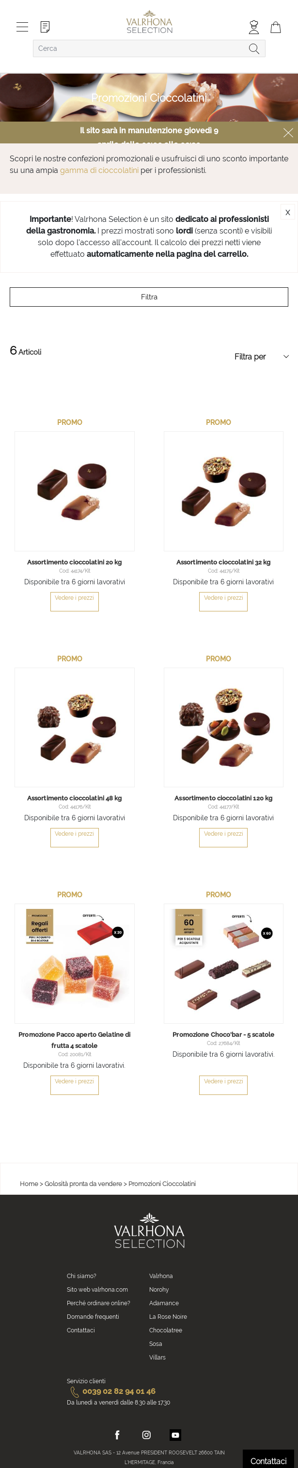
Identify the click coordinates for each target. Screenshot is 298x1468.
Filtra (149, 297)
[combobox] (149, 48)
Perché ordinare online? (98, 1303)
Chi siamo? (81, 1276)
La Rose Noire (168, 1316)
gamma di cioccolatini (99, 170)
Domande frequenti (93, 1316)
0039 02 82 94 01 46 (111, 1391)
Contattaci (81, 1330)
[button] (126, 1015)
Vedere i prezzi (74, 1081)
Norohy (159, 1289)
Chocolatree (165, 1330)
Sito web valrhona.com (97, 1289)
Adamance (164, 1303)
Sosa (155, 1344)
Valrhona (161, 1276)
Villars (157, 1357)
